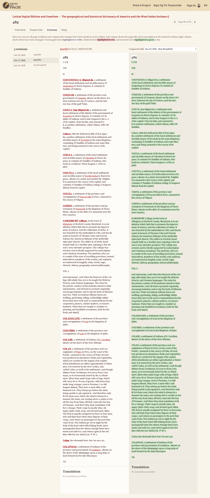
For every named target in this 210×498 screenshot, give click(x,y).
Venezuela (80, 209)
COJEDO (67, 205)
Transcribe (36, 29)
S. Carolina (104, 339)
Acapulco (67, 116)
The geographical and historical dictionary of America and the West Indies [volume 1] (115, 16)
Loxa (86, 321)
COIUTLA (68, 172)
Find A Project (142, 5)
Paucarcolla (85, 197)
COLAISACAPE (71, 318)
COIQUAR (68, 95)
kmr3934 (64, 49)
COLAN (67, 348)
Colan (66, 440)
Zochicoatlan (91, 176)
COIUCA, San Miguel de (76, 110)
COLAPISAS (69, 446)
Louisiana (96, 450)
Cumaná (82, 98)
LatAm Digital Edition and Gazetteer (35, 16)
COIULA (67, 154)
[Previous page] (174, 22)
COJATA (67, 193)
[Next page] (194, 22)
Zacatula (85, 140)
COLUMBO (69, 330)
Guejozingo (68, 86)
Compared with (136, 49)
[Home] (12, 5)
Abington (67, 224)
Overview (20, 29)
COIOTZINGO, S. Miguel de (78, 80)
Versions (52, 29)
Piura (79, 352)
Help (64, 29)
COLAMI (68, 339)
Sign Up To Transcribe (167, 5)
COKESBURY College (75, 220)
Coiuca (66, 133)
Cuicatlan (89, 158)
